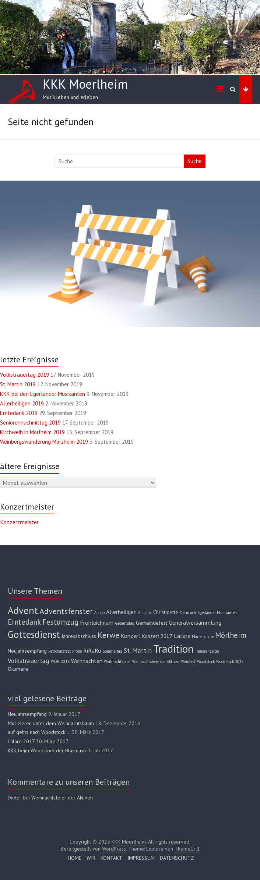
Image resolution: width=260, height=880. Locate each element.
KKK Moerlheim (85, 84)
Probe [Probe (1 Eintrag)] (77, 651)
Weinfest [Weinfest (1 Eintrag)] (188, 661)
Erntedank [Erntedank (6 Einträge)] (24, 622)
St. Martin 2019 (18, 384)
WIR (91, 858)
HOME (74, 858)
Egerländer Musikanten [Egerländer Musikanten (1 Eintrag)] (217, 612)
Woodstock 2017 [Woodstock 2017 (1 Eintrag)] (230, 661)
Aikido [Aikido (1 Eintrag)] (99, 612)
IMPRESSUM (141, 858)
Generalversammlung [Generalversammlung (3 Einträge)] (195, 622)
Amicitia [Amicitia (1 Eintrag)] (145, 612)
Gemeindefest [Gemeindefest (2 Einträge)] (151, 623)
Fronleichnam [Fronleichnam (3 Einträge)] (96, 622)
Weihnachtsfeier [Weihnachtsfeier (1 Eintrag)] (117, 661)
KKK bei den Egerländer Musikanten (42, 393)
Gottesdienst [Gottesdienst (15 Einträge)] (34, 634)
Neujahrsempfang (27, 714)
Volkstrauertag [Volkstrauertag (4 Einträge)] (28, 660)
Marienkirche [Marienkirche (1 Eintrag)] (203, 636)
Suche (194, 160)
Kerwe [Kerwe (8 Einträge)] (108, 634)
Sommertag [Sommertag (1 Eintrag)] (112, 651)
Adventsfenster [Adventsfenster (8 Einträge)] (66, 611)
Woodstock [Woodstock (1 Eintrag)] (206, 661)
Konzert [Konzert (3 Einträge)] (131, 635)
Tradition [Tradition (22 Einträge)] (173, 649)
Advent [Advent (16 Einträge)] (23, 610)
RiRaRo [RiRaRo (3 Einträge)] (92, 650)
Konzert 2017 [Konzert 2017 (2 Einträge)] (157, 636)
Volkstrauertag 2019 (24, 374)
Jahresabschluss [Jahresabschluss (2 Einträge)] (79, 636)
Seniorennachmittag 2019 (30, 422)
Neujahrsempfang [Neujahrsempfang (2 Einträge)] (27, 650)
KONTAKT (111, 858)
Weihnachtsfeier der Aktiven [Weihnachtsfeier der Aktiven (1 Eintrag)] (155, 661)
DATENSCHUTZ (177, 858)
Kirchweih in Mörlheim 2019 (32, 432)
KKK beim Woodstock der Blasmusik (47, 750)
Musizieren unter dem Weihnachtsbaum (51, 723)
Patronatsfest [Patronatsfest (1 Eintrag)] (59, 651)
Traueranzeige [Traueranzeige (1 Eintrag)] (207, 651)
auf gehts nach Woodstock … (39, 732)
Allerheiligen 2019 (22, 403)
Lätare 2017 (21, 741)
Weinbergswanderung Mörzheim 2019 (44, 441)
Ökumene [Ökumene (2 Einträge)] (18, 669)
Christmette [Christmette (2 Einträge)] (165, 612)
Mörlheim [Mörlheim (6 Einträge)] (230, 635)
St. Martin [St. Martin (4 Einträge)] (138, 650)
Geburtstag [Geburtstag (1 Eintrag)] (124, 623)
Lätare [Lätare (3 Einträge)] (182, 635)
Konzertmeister (19, 522)
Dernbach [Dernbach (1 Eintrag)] (188, 612)
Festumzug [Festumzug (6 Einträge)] (60, 622)
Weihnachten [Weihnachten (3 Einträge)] (86, 660)
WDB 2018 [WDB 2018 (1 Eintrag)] (60, 661)
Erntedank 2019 (19, 412)
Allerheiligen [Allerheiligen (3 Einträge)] (121, 611)
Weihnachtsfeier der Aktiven (62, 797)
